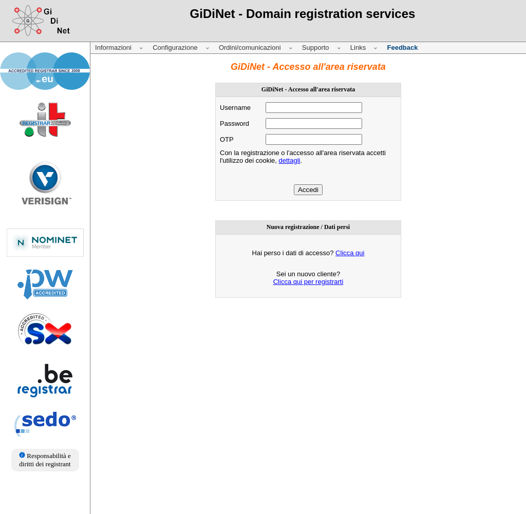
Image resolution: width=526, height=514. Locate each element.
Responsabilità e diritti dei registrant (45, 460)
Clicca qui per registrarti (308, 281)
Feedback (402, 47)
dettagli (289, 160)
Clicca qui (349, 253)
